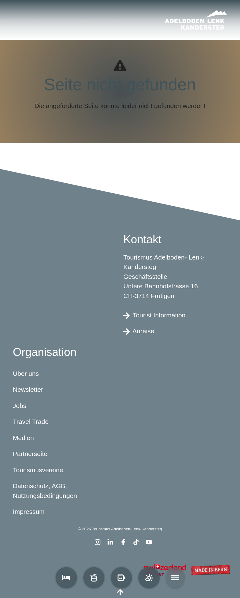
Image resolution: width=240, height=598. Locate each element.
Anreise (138, 331)
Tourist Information (154, 315)
